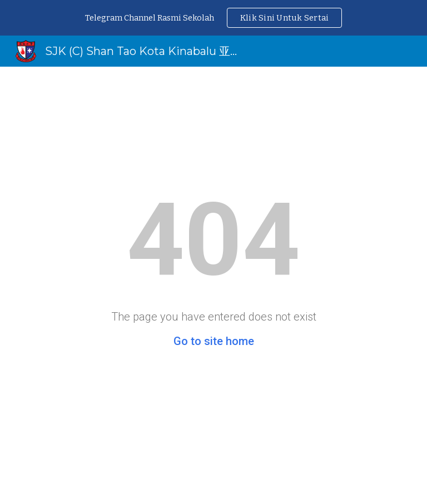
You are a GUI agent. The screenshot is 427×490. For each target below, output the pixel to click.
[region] (213, 18)
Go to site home (213, 341)
